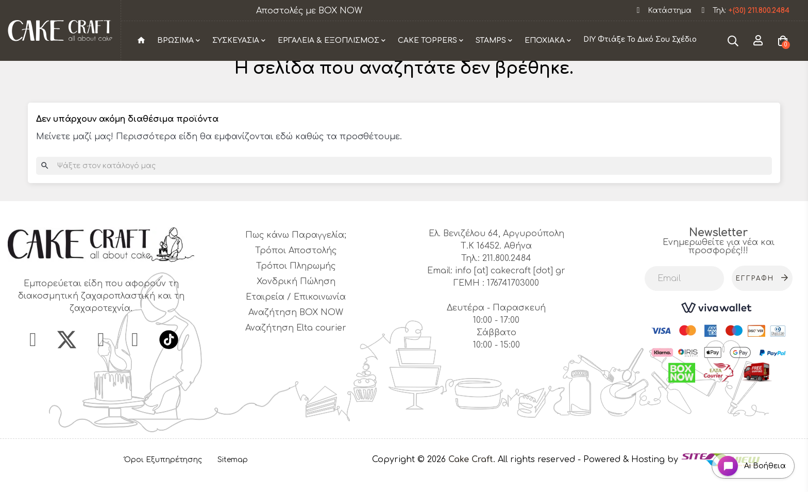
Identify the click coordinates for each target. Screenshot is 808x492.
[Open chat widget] (749, 463)
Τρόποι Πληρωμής (295, 284)
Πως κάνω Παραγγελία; (295, 253)
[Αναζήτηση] (404, 184)
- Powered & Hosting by (629, 477)
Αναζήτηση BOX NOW (295, 330)
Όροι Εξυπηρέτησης (163, 477)
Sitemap (232, 477)
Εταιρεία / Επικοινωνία (296, 315)
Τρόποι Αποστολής (295, 268)
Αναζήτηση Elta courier (295, 346)
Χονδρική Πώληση (296, 299)
